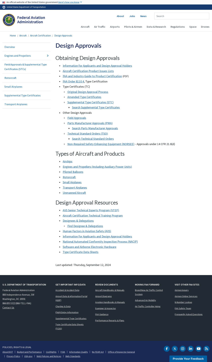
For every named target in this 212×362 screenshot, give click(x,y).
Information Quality (78, 352)
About (120, 16)
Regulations (178, 26)
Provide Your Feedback (188, 358)
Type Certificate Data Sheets (80, 252)
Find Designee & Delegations (85, 226)
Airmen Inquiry (182, 290)
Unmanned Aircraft (74, 193)
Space (192, 26)
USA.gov (28, 356)
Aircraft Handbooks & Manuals (109, 290)
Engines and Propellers (26, 55)
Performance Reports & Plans (109, 320)
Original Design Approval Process (87, 92)
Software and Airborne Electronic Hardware (89, 247)
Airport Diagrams (103, 296)
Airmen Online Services (186, 296)
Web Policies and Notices (49, 356)
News (143, 16)
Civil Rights (51, 352)
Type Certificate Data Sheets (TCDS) (69, 326)
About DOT (7, 352)
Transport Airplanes (15, 104)
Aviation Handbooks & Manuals (110, 302)
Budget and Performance (29, 352)
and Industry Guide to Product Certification (92, 76)
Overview (9, 47)
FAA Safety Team (183, 308)
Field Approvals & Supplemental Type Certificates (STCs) (25, 67)
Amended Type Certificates (84, 97)
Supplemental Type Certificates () (90, 102)
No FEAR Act (98, 352)
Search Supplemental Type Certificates (96, 107)
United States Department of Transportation (26, 7)
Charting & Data (63, 306)
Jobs (132, 16)
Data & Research (156, 26)
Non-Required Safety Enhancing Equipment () (100, 144)
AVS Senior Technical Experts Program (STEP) (91, 210)
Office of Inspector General (121, 352)
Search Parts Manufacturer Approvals (95, 128)
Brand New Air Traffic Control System (149, 292)
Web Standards (72, 356)
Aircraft (85, 26)
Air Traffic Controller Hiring (147, 306)
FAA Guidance (101, 314)
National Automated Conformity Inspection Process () (100, 241)
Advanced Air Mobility (145, 300)
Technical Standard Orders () (87, 133)
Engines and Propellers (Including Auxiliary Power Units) (97, 167)
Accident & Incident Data (67, 290)
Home (13, 35)
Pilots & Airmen (133, 26)
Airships (67, 161)
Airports (115, 26)
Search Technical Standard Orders (93, 139)
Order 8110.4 (73, 81)
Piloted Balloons (73, 172)
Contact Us (8, 307)
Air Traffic (99, 26)
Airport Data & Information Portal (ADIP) (71, 298)
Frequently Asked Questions (189, 314)
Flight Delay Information (67, 312)
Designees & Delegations (78, 221)
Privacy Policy (13, 356)
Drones (205, 26)
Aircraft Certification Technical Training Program (93, 215)
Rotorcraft (10, 77)
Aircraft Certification (40, 35)
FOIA (63, 352)
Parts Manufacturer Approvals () (90, 123)
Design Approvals (63, 35)
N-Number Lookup (183, 302)
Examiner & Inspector (105, 308)
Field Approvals (76, 118)
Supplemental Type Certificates (22, 95)
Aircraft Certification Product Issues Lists (88, 71)
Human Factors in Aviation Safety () (87, 231)
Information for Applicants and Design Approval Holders (97, 66)
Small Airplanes (13, 86)
